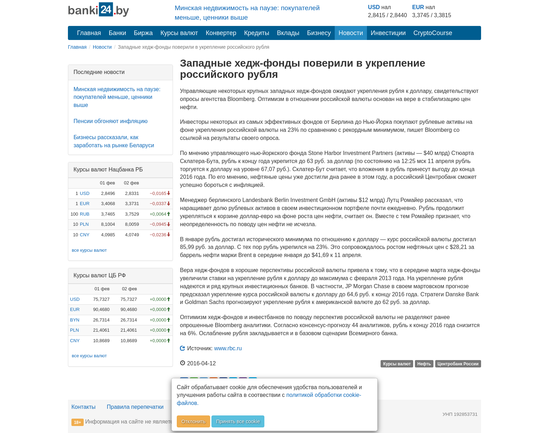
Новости (351, 32)
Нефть (424, 363)
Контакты (83, 407)
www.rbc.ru (228, 348)
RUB (84, 214)
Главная (89, 32)
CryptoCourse (433, 32)
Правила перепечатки (135, 407)
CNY (84, 234)
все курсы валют (89, 250)
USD (374, 7)
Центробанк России (458, 363)
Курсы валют (179, 32)
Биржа (143, 32)
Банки (117, 32)
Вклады (288, 32)
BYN (74, 320)
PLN (84, 224)
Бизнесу (319, 32)
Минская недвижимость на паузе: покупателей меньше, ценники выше (117, 97)
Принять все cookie (238, 421)
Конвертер (221, 32)
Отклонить (193, 421)
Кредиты (256, 32)
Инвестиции (388, 32)
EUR (418, 7)
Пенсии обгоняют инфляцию (111, 121)
